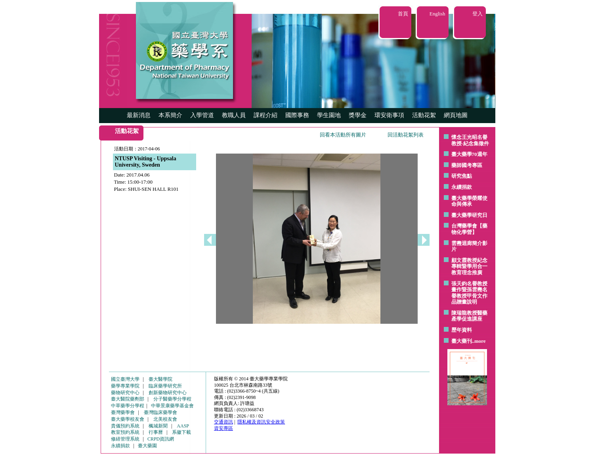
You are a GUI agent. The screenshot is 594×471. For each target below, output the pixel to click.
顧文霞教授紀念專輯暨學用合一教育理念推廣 (469, 266)
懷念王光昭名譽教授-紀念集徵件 (470, 140)
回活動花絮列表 (406, 135)
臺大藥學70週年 (469, 154)
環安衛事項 (389, 115)
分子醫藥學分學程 (172, 399)
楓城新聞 (158, 426)
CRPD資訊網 (160, 439)
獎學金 (358, 115)
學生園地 (329, 115)
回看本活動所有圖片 (343, 135)
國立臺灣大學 (125, 379)
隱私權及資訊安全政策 (261, 422)
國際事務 (297, 115)
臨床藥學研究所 (165, 386)
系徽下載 (181, 432)
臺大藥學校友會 (127, 419)
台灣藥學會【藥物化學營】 (469, 229)
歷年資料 (461, 330)
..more (479, 341)
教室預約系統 (125, 432)
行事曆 (156, 432)
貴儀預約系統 (125, 426)
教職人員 (234, 115)
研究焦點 (461, 176)
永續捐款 (461, 187)
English (437, 14)
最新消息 (139, 115)
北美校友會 (165, 419)
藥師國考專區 (466, 165)
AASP (183, 426)
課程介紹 (265, 115)
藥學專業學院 (125, 386)
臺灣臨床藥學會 (160, 412)
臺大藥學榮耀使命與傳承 (469, 201)
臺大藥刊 (461, 341)
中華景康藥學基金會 (172, 405)
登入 (477, 14)
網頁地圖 (456, 115)
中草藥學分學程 (127, 405)
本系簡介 (170, 115)
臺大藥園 (147, 445)
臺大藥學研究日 (469, 215)
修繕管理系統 (125, 439)
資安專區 (223, 428)
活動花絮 (424, 115)
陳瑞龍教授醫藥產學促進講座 (469, 316)
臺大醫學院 (160, 379)
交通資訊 (223, 422)
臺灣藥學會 (123, 412)
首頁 (403, 14)
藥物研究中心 (125, 392)
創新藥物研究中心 (168, 392)
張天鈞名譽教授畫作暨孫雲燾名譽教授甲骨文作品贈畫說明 (469, 293)
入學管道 (202, 115)
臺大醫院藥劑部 (127, 399)
